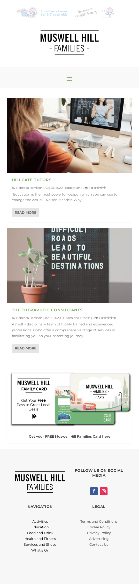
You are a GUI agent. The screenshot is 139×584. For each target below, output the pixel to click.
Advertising (99, 539)
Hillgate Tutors (32, 180)
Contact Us (98, 544)
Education (72, 187)
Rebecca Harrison (29, 187)
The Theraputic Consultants (47, 310)
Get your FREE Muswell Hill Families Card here (69, 436)
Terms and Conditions (98, 521)
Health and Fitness (76, 318)
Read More (25, 212)
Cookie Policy (98, 527)
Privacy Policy (99, 533)
